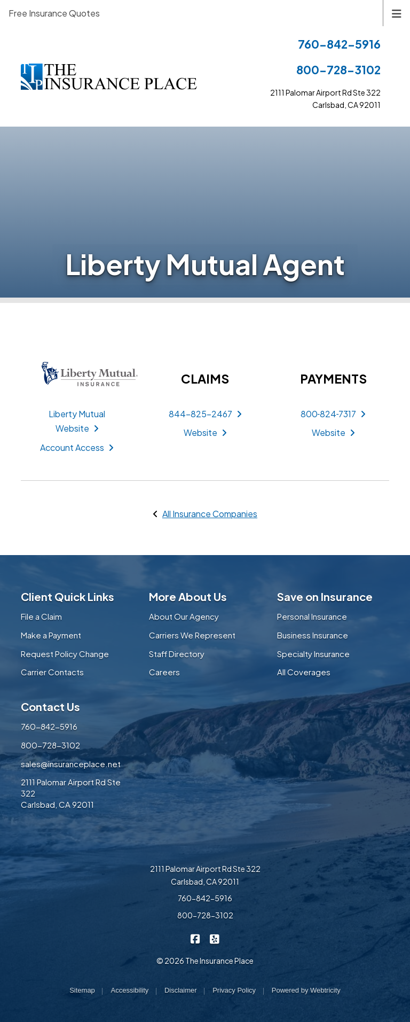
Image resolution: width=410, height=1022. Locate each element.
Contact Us (50, 706)
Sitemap (82, 990)
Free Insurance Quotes (54, 13)
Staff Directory (176, 654)
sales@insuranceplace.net (71, 764)
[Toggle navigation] (396, 12)
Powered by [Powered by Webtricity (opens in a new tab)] (306, 990)
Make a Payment (51, 635)
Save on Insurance (325, 596)
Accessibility (129, 990)
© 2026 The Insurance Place (205, 960)
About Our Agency (184, 616)
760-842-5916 (339, 44)
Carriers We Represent (192, 635)
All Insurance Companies (209, 513)
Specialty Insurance (313, 654)
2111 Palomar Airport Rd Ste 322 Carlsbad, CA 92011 (205, 875)
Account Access (77, 447)
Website (205, 432)
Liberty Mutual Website (77, 421)
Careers (164, 672)
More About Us (188, 596)
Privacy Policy (234, 990)
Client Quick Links (67, 596)
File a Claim (41, 616)
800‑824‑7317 (333, 413)
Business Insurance (312, 635)
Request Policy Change (65, 654)
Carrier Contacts (52, 672)
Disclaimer (180, 990)
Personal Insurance (312, 616)
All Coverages (303, 672)
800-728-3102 (338, 70)
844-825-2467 (205, 413)
